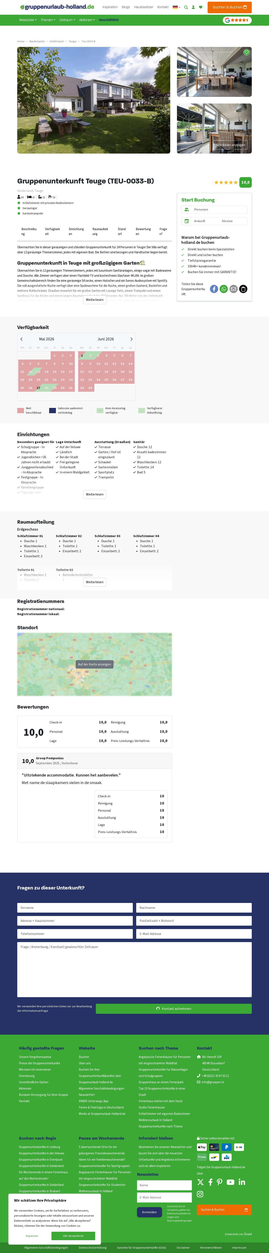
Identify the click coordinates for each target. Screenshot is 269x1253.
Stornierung (27, 1076)
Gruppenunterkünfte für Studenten (102, 1185)
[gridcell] (38, 388)
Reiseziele (26, 20)
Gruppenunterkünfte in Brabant (39, 1191)
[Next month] (131, 339)
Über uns (85, 1063)
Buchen (84, 1057)
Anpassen (32, 1236)
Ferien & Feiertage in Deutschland (101, 1107)
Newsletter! (87, 1095)
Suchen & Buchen (230, 7)
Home (21, 41)
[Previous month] (22, 339)
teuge (72, 41)
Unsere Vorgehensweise (35, 1057)
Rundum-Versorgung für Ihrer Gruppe (43, 1095)
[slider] (226, 182)
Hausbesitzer (143, 7)
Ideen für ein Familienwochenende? (102, 1159)
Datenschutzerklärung (93, 1248)
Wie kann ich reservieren (35, 1069)
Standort (122, 231)
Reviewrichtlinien (211, 1248)
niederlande (37, 41)
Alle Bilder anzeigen (230, 145)
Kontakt (163, 7)
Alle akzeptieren (73, 1236)
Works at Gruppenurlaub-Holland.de (102, 1114)
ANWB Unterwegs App (93, 1101)
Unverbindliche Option (33, 1082)
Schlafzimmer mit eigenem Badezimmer (164, 1114)
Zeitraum (66, 20)
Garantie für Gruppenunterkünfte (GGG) (141, 1248)
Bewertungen (143, 231)
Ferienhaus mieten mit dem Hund (160, 1101)
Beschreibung (29, 231)
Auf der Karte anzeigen (94, 664)
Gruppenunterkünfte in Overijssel (40, 1159)
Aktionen (85, 20)
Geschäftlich (109, 20)
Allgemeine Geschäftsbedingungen (101, 1088)
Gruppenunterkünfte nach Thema (160, 1126)
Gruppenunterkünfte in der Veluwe (41, 1153)
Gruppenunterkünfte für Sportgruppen (104, 1166)
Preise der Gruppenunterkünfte (39, 1063)
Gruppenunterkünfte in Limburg (39, 1147)
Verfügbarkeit (52, 231)
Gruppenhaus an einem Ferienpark (161, 1082)
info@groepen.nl (213, 1082)
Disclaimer (183, 1248)
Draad (248, 1234)
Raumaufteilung (100, 231)
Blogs (126, 7)
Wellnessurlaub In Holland (155, 1120)
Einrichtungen (76, 231)
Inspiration (110, 7)
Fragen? (163, 231)
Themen (47, 20)
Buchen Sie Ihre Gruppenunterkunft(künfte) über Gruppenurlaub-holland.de (100, 1075)
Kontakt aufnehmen (173, 1008)
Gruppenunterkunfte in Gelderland (41, 1166)
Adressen (25, 1088)
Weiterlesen (94, 299)
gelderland (56, 41)
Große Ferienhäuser (152, 1107)
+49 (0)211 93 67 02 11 (215, 1076)
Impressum (239, 1248)
